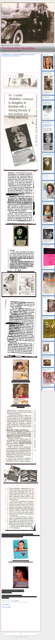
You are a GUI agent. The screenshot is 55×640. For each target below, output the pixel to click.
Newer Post (4, 633)
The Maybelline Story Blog (18, 48)
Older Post (38, 633)
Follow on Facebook (46, 176)
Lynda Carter (9, 535)
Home (21, 633)
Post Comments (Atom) (22, 637)
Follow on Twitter (46, 178)
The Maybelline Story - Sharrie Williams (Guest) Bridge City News (48, 125)
